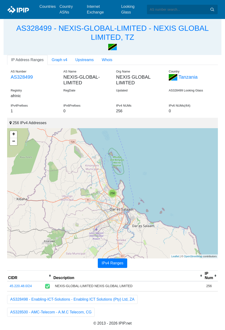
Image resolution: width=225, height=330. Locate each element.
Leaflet (175, 256)
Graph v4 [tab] (59, 60)
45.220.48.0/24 (21, 286)
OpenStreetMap (193, 256)
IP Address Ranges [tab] (27, 60)
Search (212, 9)
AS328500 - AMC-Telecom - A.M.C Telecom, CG (51, 312)
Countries (47, 7)
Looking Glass (128, 9)
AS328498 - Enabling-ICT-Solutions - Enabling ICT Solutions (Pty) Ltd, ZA (72, 299)
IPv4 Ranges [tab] (112, 263)
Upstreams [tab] (84, 60)
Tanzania (183, 77)
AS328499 (22, 77)
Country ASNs (66, 9)
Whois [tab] (107, 60)
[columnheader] (29, 275)
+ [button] (13, 134)
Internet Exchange (95, 9)
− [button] (13, 141)
